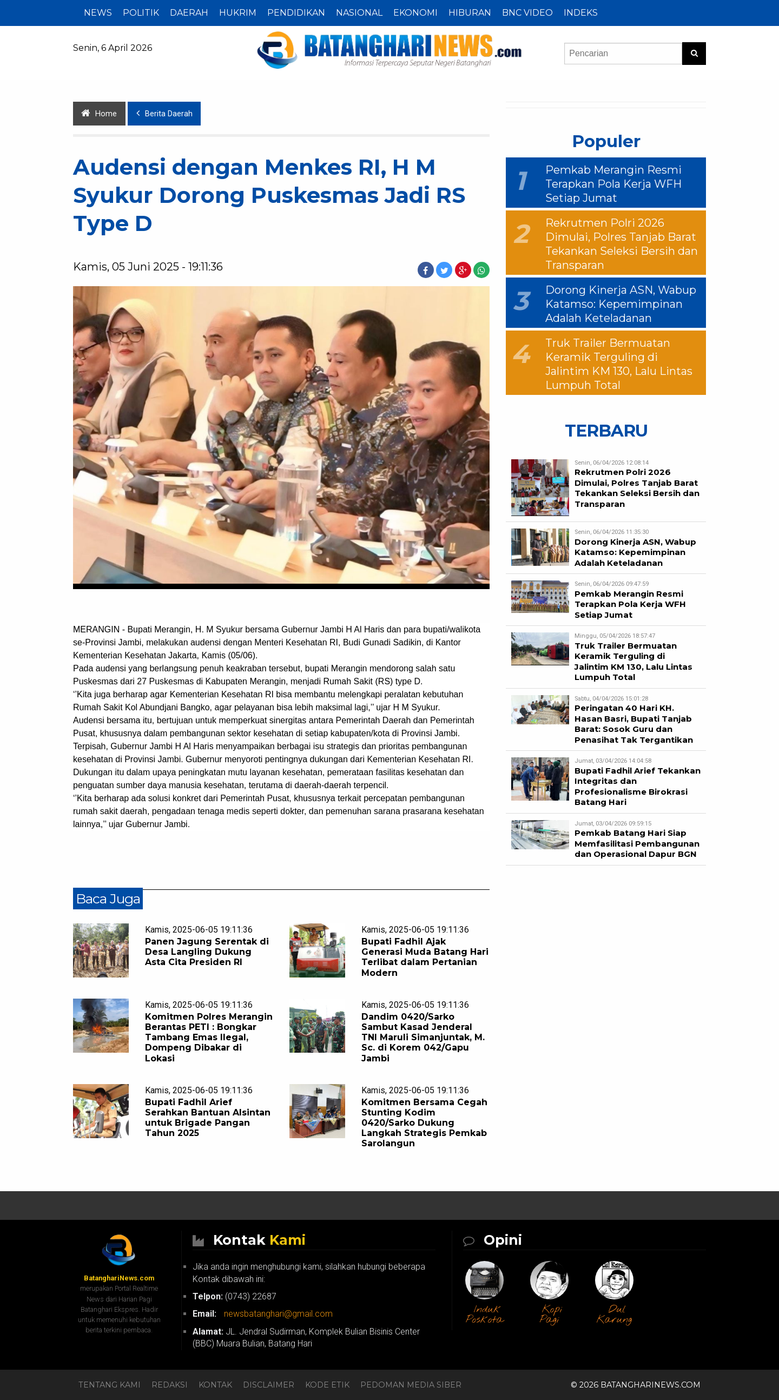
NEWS (98, 13)
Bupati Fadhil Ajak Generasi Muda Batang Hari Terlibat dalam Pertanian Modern (424, 957)
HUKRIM (237, 13)
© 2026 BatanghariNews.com (636, 1385)
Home (99, 113)
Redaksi (169, 1385)
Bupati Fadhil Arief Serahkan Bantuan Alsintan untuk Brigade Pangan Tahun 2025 (207, 1118)
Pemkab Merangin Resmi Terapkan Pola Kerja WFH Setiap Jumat (613, 183)
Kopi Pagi (551, 1315)
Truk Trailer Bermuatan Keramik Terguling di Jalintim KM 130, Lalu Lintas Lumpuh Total (633, 661)
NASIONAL (359, 13)
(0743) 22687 (234, 1296)
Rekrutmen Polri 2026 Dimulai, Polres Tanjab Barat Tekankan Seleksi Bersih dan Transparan (637, 488)
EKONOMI (415, 13)
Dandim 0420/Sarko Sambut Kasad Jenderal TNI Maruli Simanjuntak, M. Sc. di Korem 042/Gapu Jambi (423, 1038)
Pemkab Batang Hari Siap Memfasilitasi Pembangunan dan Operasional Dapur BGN (637, 843)
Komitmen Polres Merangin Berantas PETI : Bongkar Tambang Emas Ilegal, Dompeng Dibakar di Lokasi (209, 1038)
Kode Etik (327, 1385)
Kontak (215, 1385)
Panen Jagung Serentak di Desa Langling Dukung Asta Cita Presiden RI (207, 951)
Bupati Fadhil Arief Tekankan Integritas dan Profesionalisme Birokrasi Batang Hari (638, 786)
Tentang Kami (109, 1385)
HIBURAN (469, 13)
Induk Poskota (485, 1315)
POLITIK (141, 13)
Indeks (581, 13)
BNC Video (527, 13)
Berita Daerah (164, 113)
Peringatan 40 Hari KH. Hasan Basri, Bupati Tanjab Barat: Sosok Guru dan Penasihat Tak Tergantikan (634, 724)
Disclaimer (268, 1385)
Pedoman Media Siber (410, 1385)
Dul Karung (614, 1315)
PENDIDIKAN (296, 13)
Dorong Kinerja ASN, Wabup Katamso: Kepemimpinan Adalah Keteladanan (620, 304)
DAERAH (189, 13)
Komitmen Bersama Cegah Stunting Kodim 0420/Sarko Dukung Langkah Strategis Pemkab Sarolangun (424, 1123)
